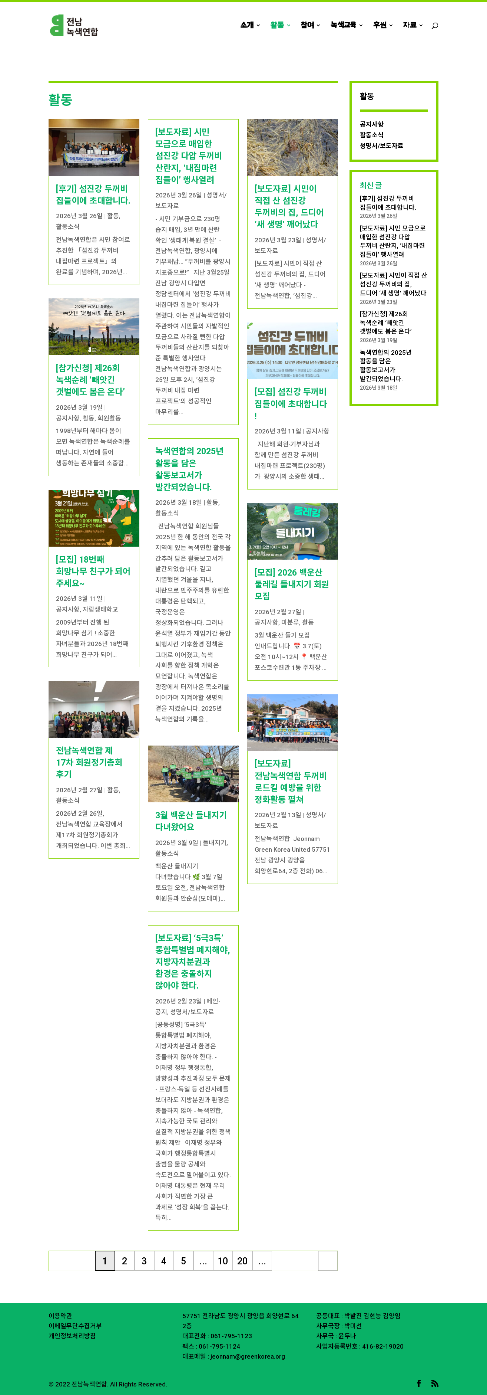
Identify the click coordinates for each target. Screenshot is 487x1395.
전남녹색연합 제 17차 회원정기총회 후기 (89, 763)
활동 (277, 26)
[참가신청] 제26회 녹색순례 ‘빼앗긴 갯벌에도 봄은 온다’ (90, 380)
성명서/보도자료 (192, 1012)
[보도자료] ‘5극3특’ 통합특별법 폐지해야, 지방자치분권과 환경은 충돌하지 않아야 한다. (192, 962)
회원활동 (109, 418)
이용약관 (60, 1316)
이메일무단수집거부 (75, 1326)
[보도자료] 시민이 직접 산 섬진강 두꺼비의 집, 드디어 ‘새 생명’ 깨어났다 (393, 284)
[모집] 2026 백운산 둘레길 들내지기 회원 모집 (292, 585)
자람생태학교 (100, 609)
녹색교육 (343, 26)
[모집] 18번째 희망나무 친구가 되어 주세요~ (93, 572)
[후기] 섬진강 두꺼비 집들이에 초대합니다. (388, 203)
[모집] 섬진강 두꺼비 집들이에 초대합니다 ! (291, 404)
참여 (307, 26)
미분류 (290, 622)
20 (242, 1261)
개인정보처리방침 (72, 1336)
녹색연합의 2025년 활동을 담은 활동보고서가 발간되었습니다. (386, 366)
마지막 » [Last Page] (328, 1263)
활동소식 (68, 226)
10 (223, 1261)
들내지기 (214, 843)
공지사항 (68, 418)
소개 (247, 26)
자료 (409, 26)
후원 (379, 26)
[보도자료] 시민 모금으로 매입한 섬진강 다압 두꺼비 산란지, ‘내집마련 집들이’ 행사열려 (188, 156)
